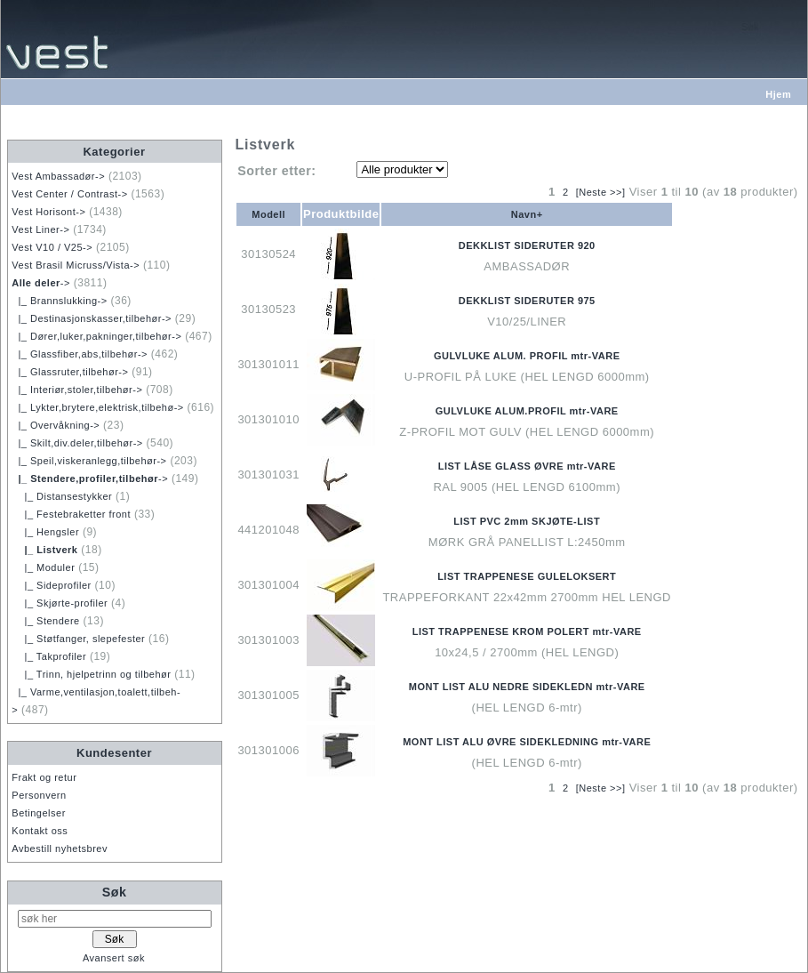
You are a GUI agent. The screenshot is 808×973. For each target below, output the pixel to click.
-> (41, 282)
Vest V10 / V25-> (52, 247)
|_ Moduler (43, 567)
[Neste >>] (601, 192)
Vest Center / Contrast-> (69, 194)
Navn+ (527, 214)
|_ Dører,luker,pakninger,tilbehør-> (96, 336)
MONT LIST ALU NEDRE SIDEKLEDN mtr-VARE (527, 686)
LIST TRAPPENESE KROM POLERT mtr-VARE (527, 631)
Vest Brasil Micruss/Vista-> (76, 265)
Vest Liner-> (40, 229)
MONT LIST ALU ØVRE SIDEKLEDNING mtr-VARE (527, 741)
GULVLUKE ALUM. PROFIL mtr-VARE (527, 355)
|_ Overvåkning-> (56, 425)
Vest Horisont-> (48, 211)
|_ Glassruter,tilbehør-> (70, 371)
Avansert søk (114, 958)
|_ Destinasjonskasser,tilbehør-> (92, 318)
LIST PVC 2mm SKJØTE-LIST (526, 521)
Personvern (39, 795)
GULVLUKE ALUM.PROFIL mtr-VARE (527, 411)
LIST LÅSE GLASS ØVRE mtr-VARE (527, 466)
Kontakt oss (40, 830)
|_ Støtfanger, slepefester (78, 638)
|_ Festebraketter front (71, 514)
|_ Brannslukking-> (59, 300)
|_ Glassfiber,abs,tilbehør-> (80, 354)
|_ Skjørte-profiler (60, 603)
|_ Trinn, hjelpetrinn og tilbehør (91, 674)
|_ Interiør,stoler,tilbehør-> (77, 389)
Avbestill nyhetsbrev (60, 848)
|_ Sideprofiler (51, 585)
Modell (268, 214)
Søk (114, 892)
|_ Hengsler (45, 532)
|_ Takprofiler (49, 656)
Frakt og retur (44, 777)
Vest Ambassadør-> (58, 176)
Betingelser (39, 813)
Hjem (778, 94)
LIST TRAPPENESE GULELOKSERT (526, 576)
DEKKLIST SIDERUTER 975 (527, 300)
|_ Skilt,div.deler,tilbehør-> (77, 443)
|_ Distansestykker (62, 496)
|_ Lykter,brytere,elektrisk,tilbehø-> (97, 407)
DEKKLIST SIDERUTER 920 (527, 245)
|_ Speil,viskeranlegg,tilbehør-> (89, 460)
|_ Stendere (45, 620)
